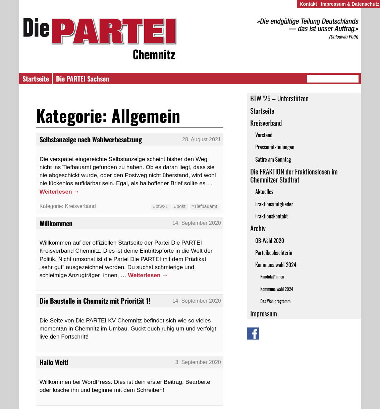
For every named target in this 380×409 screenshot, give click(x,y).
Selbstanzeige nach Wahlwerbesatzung (91, 139)
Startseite (35, 78)
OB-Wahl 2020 (269, 241)
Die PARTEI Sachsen (82, 78)
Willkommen (56, 223)
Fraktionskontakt (271, 216)
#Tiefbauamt (204, 206)
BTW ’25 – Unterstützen (279, 98)
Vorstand (263, 135)
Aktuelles (264, 192)
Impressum (263, 313)
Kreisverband (266, 123)
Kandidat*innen (272, 276)
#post (179, 206)
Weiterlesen (59, 191)
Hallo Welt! (54, 362)
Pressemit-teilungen (274, 147)
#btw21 (160, 206)
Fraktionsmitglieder (274, 204)
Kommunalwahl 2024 (275, 265)
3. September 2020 (198, 362)
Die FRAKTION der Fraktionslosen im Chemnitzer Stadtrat (293, 175)
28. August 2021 (201, 139)
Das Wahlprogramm (275, 301)
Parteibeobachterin (273, 253)
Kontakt (308, 4)
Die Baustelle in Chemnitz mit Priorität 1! (95, 301)
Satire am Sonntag (273, 159)
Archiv (258, 228)
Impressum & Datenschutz (350, 4)
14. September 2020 (196, 223)
